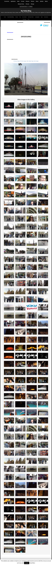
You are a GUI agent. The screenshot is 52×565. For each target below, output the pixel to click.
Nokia (18, 1)
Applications (13, 1)
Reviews (32, 1)
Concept (22, 1)
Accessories (6, 1)
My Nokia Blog (26, 11)
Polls (28, 19)
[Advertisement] (26, 26)
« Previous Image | (16, 61)
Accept (26, 563)
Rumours (27, 1)
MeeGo (46, 1)
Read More (32, 563)
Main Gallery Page (30, 61)
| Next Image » (36, 61)
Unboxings (24, 19)
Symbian (41, 1)
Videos (37, 1)
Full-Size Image (23, 61)
